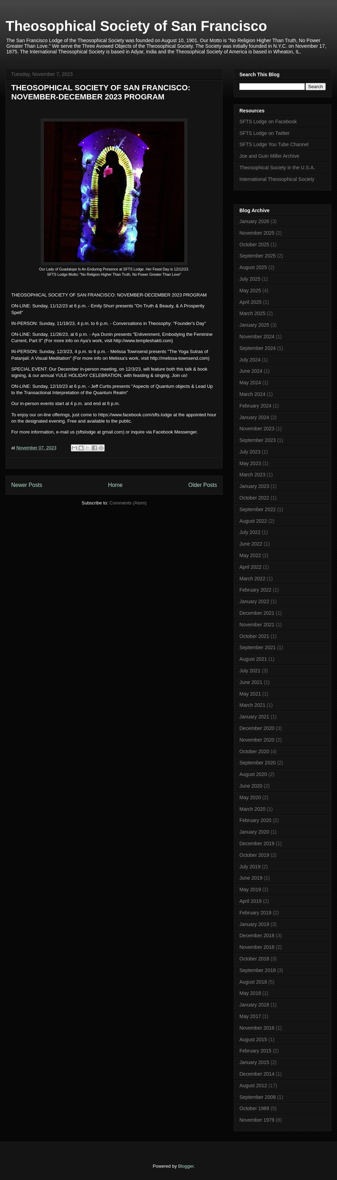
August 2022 (253, 521)
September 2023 (257, 440)
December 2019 (257, 843)
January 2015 (254, 1062)
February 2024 (255, 406)
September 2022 (257, 509)
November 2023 (257, 428)
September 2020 (257, 762)
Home (115, 485)
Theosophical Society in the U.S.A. (277, 167)
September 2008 (257, 1097)
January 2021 (254, 716)
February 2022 (255, 590)
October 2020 (254, 751)
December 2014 (257, 1074)
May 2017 (250, 1016)
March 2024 (252, 394)
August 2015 (253, 1039)
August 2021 (253, 659)
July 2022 (249, 532)
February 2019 (255, 912)
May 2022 (250, 555)
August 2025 (253, 267)
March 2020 (252, 809)
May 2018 (250, 993)
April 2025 (250, 302)
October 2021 (254, 636)
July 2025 (249, 279)
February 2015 (255, 1051)
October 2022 (254, 498)
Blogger (185, 1166)
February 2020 (255, 820)
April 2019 (250, 901)
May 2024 (250, 382)
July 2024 (249, 360)
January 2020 (254, 832)
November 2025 (257, 233)
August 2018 (253, 982)
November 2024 (257, 336)
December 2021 (257, 613)
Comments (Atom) (128, 503)
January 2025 (254, 325)
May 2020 (250, 797)
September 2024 (257, 348)
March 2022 (252, 578)
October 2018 (254, 958)
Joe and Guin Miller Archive (269, 156)
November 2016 (257, 1028)
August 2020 (253, 774)
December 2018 (257, 935)
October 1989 (254, 1108)
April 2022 (250, 567)
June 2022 (250, 544)
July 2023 (249, 452)
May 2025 (250, 290)
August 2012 (253, 1085)
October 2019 (254, 855)
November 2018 (257, 947)
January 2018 (254, 1005)
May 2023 (250, 463)
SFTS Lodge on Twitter (264, 133)
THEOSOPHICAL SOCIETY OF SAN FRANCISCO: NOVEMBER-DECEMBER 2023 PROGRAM (100, 92)
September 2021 (257, 647)
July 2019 (249, 866)
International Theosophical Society (277, 179)
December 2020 (257, 728)
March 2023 (252, 474)
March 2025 (252, 313)
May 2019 (250, 889)
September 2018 (257, 970)
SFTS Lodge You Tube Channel (274, 144)
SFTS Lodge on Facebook (268, 121)
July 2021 (249, 670)
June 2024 (250, 371)
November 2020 (257, 740)
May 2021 (250, 694)
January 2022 (254, 601)
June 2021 (250, 682)
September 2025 (257, 256)
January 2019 (254, 924)
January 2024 (254, 417)
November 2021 (257, 624)
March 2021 (252, 705)
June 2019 (250, 878)
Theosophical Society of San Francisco (136, 26)
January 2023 (254, 486)
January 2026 (254, 221)
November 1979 (257, 1120)
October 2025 (254, 244)
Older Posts (203, 485)
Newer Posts (26, 485)
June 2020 (250, 786)
